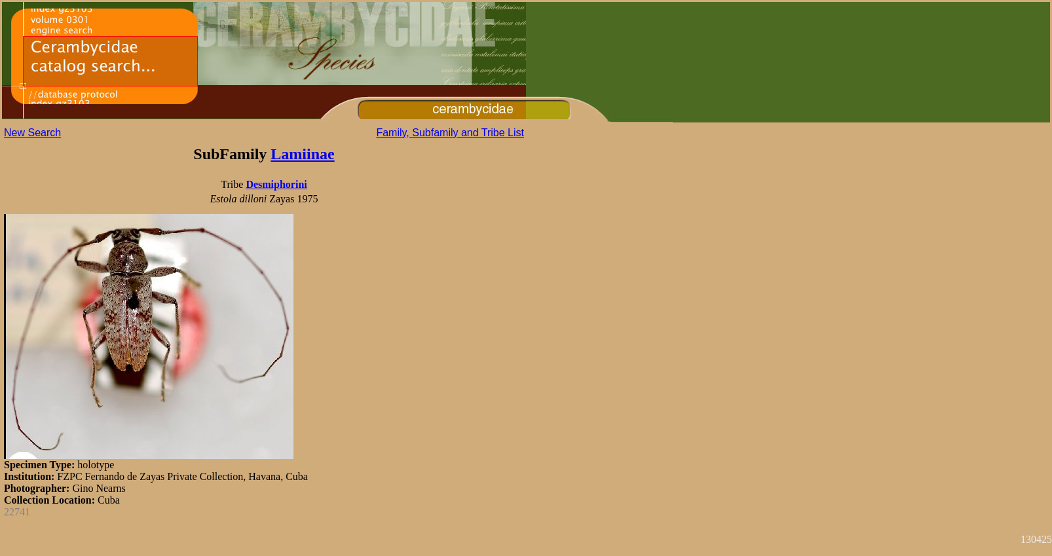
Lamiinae (302, 153)
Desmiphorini (276, 184)
